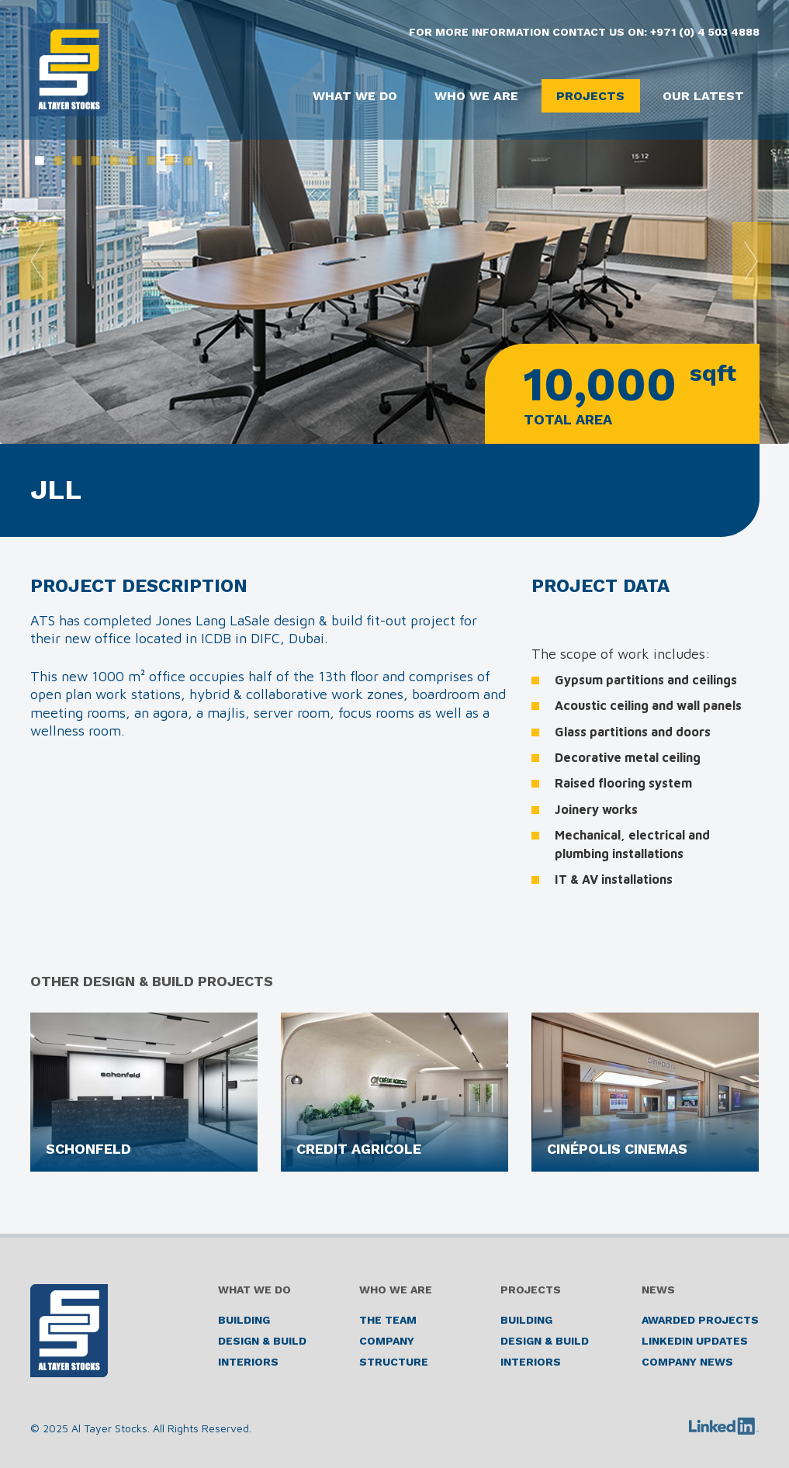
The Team (388, 1320)
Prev (38, 260)
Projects (587, 95)
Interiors (248, 1361)
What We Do (346, 95)
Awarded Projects (700, 1320)
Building (244, 1320)
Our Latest (702, 95)
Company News (687, 1361)
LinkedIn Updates (695, 1341)
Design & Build (262, 1341)
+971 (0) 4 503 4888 (705, 32)
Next (751, 260)
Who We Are (471, 95)
